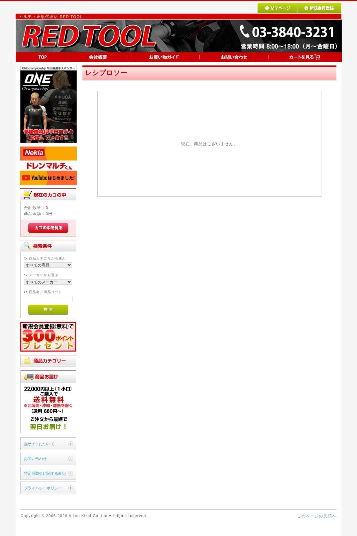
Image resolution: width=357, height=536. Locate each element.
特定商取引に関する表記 (45, 473)
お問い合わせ (35, 458)
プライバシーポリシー (43, 488)
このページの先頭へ (316, 516)
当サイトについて (39, 444)
